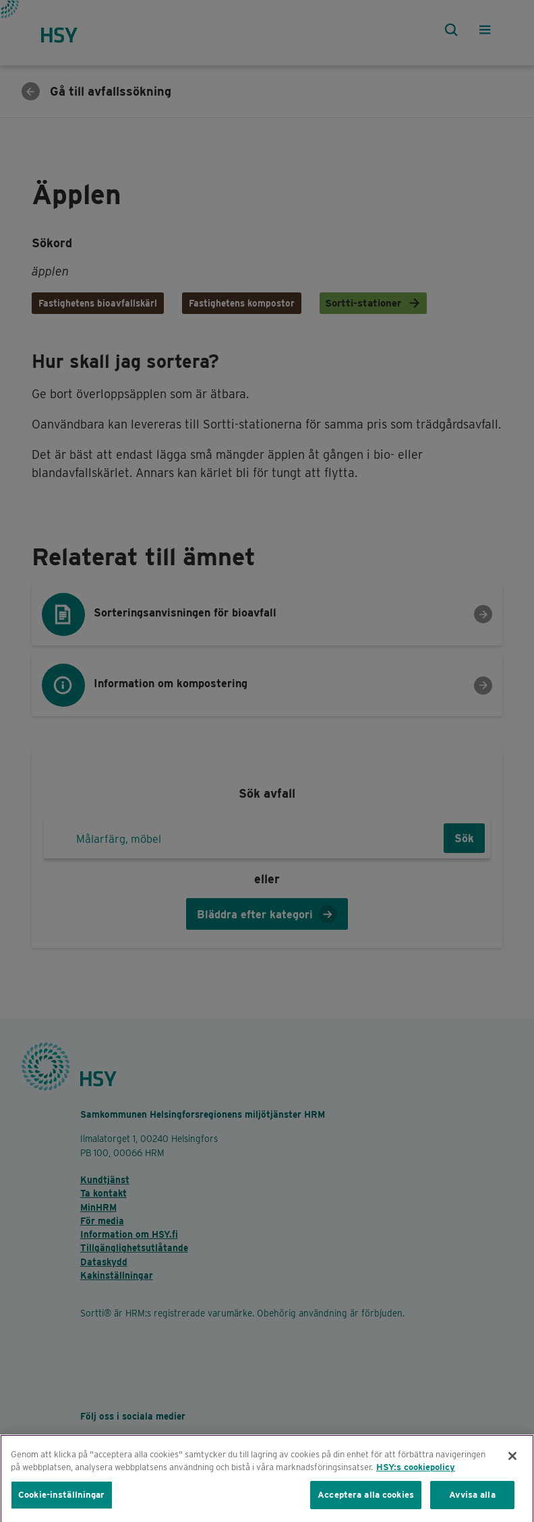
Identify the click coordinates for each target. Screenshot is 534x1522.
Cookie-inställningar (61, 1503)
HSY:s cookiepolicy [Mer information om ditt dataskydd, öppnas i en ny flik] (415, 1476)
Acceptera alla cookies (366, 1503)
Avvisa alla (472, 1503)
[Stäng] (512, 1465)
